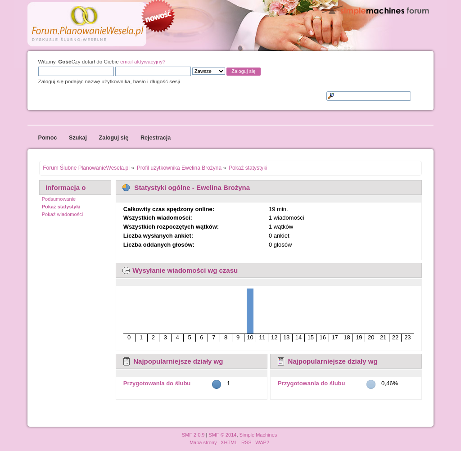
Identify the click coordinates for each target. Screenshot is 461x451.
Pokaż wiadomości (62, 214)
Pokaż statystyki (61, 206)
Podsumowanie (59, 199)
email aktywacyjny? (143, 61)
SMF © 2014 (222, 434)
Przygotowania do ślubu (157, 383)
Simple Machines (258, 434)
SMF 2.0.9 (193, 434)
